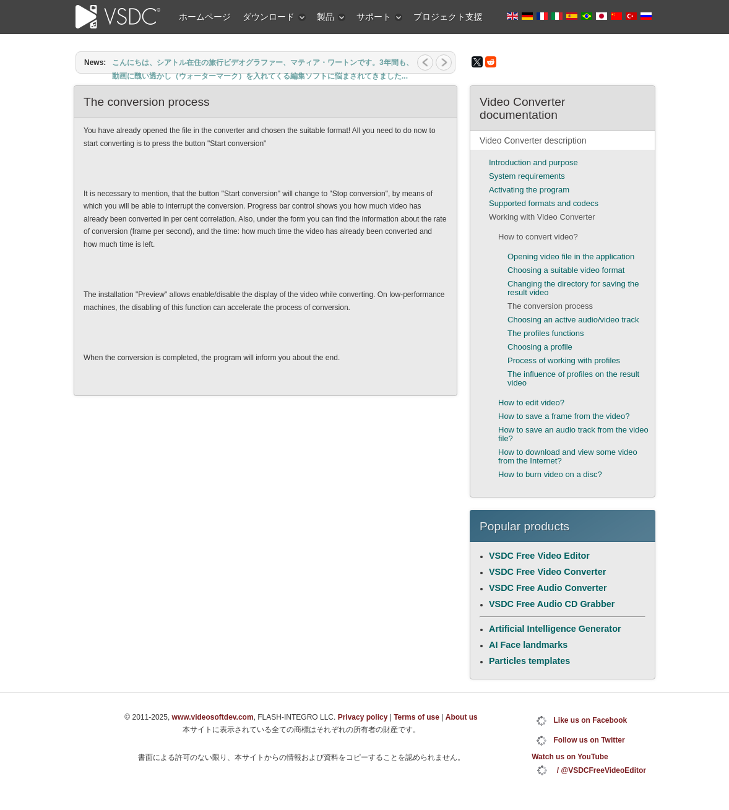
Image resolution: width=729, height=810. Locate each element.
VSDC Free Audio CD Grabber (552, 604)
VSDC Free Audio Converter (548, 588)
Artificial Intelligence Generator (555, 629)
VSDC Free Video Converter (547, 572)
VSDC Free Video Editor (539, 556)
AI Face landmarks (528, 645)
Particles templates (529, 661)
